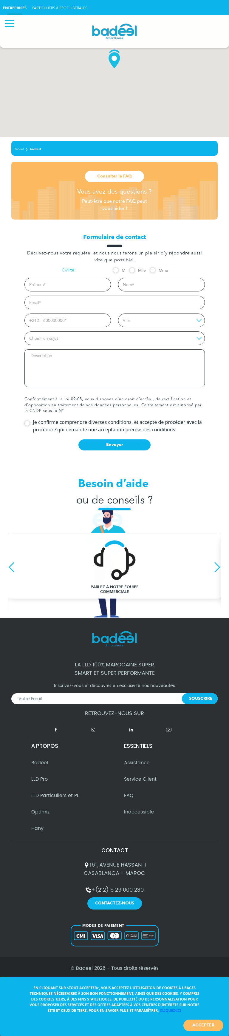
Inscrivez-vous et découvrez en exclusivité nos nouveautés (114, 700)
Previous (12, 567)
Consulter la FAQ (114, 176)
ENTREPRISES (15, 8)
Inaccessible (139, 817)
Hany (37, 833)
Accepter (203, 1025)
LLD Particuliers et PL (55, 800)
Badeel (19, 149)
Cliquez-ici (170, 1010)
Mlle (142, 271)
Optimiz (40, 817)
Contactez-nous (114, 908)
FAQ (129, 800)
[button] (114, 59)
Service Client (140, 784)
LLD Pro (39, 784)
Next (217, 567)
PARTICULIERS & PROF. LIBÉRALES (59, 8)
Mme (163, 271)
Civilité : (69, 270)
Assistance (137, 767)
